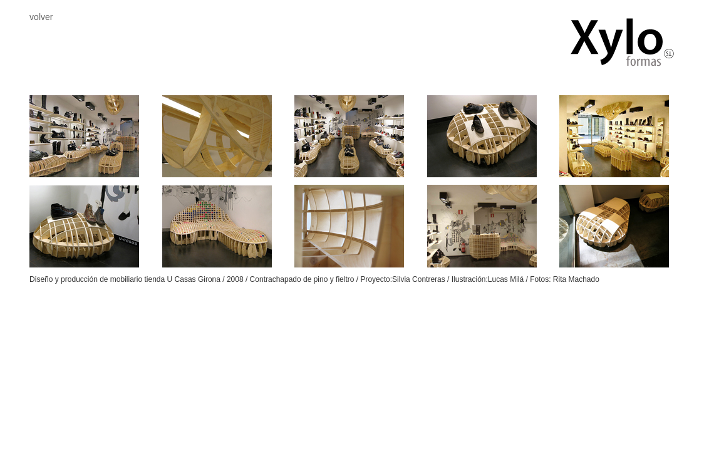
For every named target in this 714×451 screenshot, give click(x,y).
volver (41, 17)
